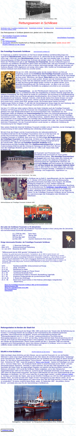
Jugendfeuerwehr (11, 37)
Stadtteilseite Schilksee (35, 28)
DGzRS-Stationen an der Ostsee (14, 44)
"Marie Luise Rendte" (42, 362)
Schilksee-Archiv (49, 28)
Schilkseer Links (5, 28)
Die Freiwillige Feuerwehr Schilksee (15, 36)
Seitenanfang (9, 290)
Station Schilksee (58, 351)
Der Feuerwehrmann (11, 289)
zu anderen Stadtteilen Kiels (19, 28)
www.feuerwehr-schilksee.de (42, 51)
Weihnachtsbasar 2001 (11, 286)
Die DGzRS (7, 43)
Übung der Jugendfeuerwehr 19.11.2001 (16, 287)
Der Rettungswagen (9, 41)
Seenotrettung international (63, 28)
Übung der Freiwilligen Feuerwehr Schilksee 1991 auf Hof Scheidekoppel (26, 284)
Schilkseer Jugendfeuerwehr (56, 187)
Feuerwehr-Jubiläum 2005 (8, 29)
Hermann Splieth (67, 374)
